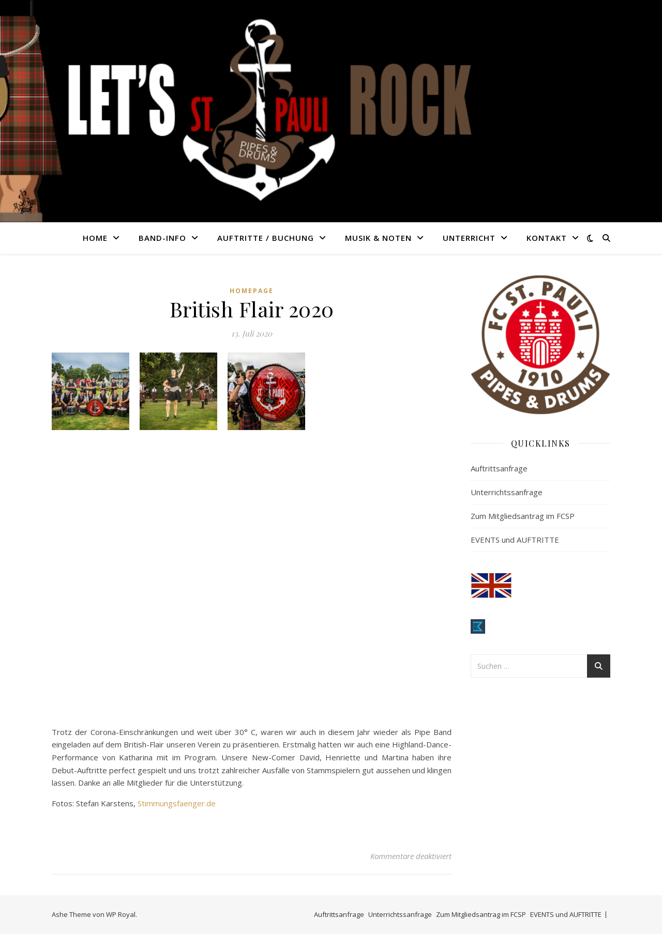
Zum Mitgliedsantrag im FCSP (523, 516)
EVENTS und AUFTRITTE (515, 539)
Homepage (252, 290)
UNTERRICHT (469, 238)
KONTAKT (546, 238)
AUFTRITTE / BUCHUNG (265, 238)
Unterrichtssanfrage (507, 492)
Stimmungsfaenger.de (177, 803)
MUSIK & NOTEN (378, 238)
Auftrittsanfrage (499, 468)
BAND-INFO (162, 238)
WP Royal (121, 914)
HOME (95, 238)
